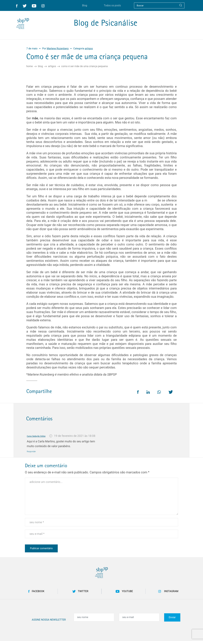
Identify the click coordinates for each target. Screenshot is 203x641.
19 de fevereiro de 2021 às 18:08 (74, 435)
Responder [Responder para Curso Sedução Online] (31, 451)
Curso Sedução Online (36, 436)
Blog (40, 66)
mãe (35, 118)
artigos (52, 66)
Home (29, 66)
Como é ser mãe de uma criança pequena (84, 66)
